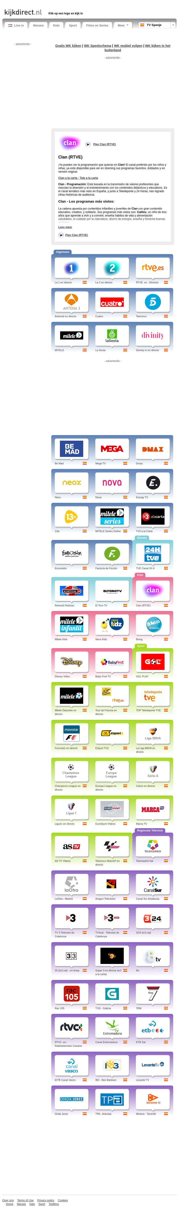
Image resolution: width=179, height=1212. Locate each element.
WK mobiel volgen (128, 46)
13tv (57, 531)
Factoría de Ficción (106, 568)
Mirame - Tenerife (146, 1113)
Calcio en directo (145, 786)
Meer (123, 25)
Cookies (63, 1200)
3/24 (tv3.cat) (143, 932)
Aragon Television (105, 898)
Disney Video (62, 676)
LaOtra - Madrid (64, 898)
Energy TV (142, 497)
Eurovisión (61, 568)
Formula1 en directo (66, 748)
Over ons (8, 1200)
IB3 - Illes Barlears (105, 1080)
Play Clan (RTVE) (76, 235)
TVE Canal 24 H (145, 568)
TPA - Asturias (103, 1113)
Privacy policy (45, 1200)
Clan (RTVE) (143, 605)
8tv (137, 970)
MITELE (59, 350)
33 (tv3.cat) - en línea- (67, 970)
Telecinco (141, 316)
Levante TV (142, 1080)
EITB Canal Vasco (65, 1080)
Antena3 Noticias (64, 605)
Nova (98, 497)
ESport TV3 (102, 748)
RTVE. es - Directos (147, 282)
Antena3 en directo (65, 316)
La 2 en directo (103, 282)
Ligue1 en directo (64, 823)
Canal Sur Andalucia (147, 898)
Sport (73, 25)
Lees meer (65, 227)
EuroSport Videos (105, 823)
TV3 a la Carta (144, 531)
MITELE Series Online (108, 531)
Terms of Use (25, 1200)
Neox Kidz (101, 639)
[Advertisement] (59, 4)
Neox (58, 497)
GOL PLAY (142, 676)
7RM (138, 1008)
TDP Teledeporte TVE (148, 710)
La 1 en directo (63, 282)
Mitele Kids (61, 639)
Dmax (139, 463)
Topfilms (53, 1204)
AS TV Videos (63, 861)
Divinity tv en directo (147, 350)
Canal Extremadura (106, 1042)
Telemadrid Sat (144, 861)
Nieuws (38, 25)
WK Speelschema (97, 46)
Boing (139, 639)
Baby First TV (103, 676)
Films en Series (97, 25)
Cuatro (99, 316)
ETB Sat (140, 1042)
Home (9, 1204)
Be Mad (59, 463)
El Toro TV (101, 605)
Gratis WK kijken (68, 46)
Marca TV (141, 823)
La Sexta (100, 350)
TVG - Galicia (103, 1008)
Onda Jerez (61, 1113)
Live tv (16, 25)
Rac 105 (59, 1008)
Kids (56, 25)
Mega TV (100, 463)
